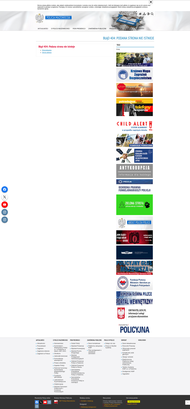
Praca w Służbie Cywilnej (111, 347)
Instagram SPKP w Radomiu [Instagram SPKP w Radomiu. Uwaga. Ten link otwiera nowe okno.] (37, 406)
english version (132, 404)
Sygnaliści (125, 374)
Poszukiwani (41, 346)
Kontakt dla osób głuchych (128, 353)
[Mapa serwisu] (144, 13)
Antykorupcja (58, 384)
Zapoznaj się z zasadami (112, 404)
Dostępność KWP (128, 371)
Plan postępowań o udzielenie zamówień (94, 352)
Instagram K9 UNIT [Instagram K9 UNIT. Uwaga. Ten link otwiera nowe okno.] (49, 402)
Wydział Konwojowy (78, 348)
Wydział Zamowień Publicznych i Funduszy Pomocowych (60, 389)
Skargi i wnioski (127, 357)
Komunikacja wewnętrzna (58, 359)
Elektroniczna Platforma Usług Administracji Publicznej (127, 362)
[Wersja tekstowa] (148, 13)
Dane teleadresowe (129, 343)
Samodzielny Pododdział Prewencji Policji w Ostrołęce (77, 380)
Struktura (57, 353)
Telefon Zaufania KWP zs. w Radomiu (129, 368)
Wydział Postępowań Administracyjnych (77, 357)
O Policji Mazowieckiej (60, 340)
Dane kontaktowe (94, 343)
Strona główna (47, 52)
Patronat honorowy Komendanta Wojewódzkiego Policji (60, 370)
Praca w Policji (109, 340)
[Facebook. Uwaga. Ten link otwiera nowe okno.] (37, 402)
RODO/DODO (142, 340)
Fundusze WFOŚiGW (58, 376)
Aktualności (40, 340)
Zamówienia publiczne (94, 340)
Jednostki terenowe (61, 356)
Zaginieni (40, 348)
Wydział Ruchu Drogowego (76, 352)
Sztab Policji (75, 343)
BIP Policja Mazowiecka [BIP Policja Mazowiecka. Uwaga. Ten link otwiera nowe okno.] (67, 401)
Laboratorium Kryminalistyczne (60, 380)
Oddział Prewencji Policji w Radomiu (77, 362)
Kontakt (124, 340)
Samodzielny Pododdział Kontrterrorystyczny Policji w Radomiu (78, 372)
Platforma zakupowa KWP (95, 347)
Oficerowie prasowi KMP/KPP (129, 349)
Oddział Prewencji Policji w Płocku (77, 366)
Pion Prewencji (75, 340)
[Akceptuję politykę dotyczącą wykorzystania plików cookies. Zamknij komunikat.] (151, 2)
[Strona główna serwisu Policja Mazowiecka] (140, 13)
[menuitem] (43, 28)
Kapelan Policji (59, 365)
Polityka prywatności (110, 406)
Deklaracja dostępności (88, 407)
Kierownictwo (58, 343)
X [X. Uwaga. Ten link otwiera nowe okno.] (41, 402)
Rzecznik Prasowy (128, 346)
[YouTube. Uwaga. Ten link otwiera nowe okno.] (45, 402)
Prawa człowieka (60, 363)
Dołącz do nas (110, 343)
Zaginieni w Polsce (43, 354)
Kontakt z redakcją (87, 401)
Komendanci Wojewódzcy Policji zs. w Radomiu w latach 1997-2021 (60, 348)
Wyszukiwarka (47, 50)
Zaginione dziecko (43, 351)
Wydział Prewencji (77, 346)
